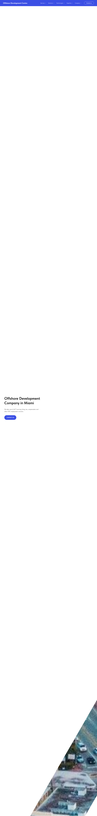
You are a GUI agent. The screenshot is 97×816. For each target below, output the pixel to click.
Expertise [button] (69, 3)
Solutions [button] (50, 3)
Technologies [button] (59, 3)
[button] (10, 417)
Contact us (89, 3)
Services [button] (42, 3)
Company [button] (77, 3)
